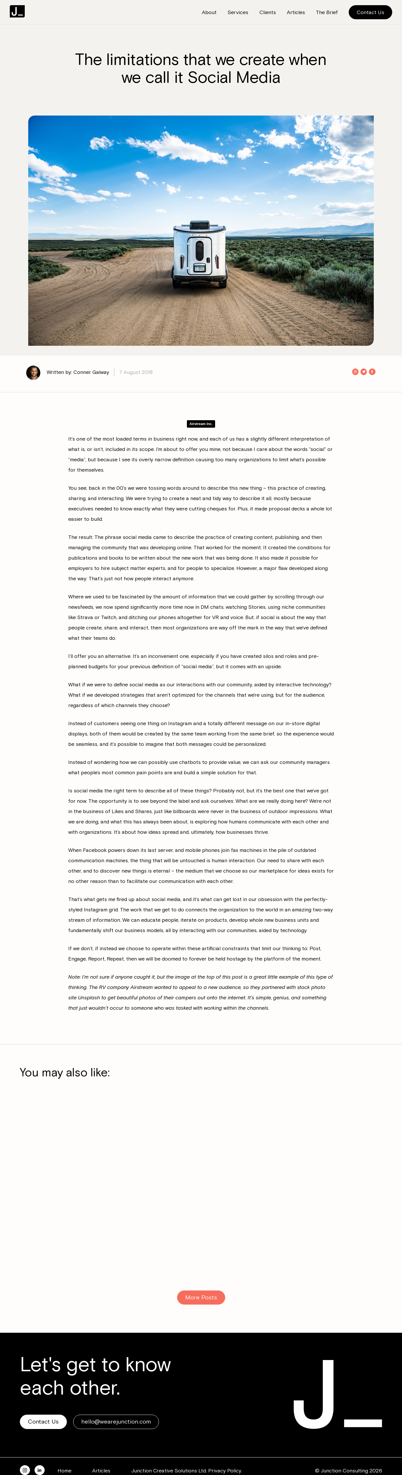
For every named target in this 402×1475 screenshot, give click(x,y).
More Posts (201, 1297)
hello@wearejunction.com (116, 1421)
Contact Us (370, 12)
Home (64, 1471)
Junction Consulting (17, 11)
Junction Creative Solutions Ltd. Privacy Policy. (186, 1471)
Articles (101, 1471)
